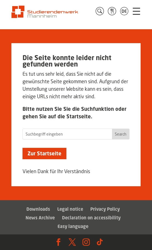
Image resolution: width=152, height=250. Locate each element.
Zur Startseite (44, 153)
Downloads (38, 209)
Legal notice (70, 209)
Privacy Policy (105, 209)
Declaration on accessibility (91, 217)
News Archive (40, 217)
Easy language (73, 226)
